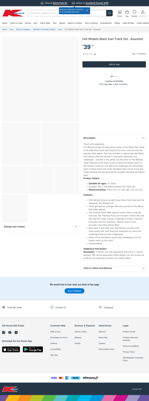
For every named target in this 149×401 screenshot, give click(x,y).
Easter (5, 23)
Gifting (117, 23)
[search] (110, 13)
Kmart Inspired (143, 23)
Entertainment (106, 23)
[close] (87, 10)
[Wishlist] (134, 13)
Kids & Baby (45, 23)
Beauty (62, 23)
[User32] (143, 13)
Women (28, 23)
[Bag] (127, 13)
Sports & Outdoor (75, 23)
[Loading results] (114, 76)
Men (35, 23)
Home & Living (16, 23)
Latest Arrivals (128, 23)
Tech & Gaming (91, 23)
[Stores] (120, 13)
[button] (74, 23)
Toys (55, 23)
